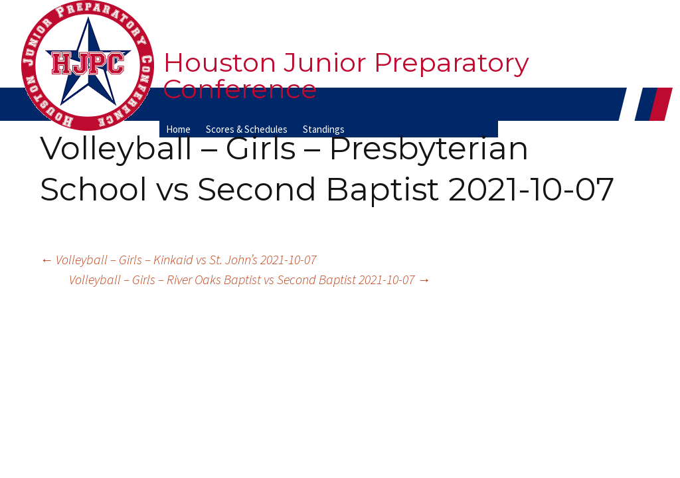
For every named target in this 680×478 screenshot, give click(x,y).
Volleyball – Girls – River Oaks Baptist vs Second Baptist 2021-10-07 (249, 279)
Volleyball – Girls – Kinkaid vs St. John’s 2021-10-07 (178, 259)
